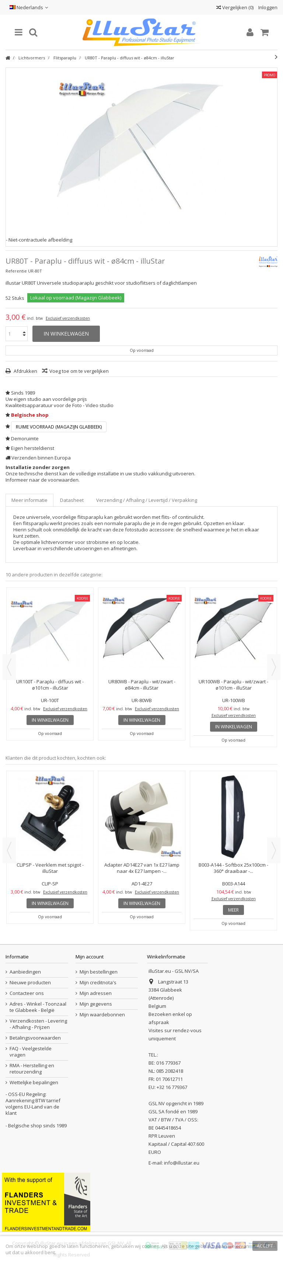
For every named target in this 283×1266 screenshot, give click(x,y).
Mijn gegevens (96, 1004)
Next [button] (273, 667)
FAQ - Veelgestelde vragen (31, 1051)
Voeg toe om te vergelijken (79, 371)
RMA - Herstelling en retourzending (32, 1068)
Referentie (16, 271)
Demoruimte (25, 438)
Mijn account (90, 956)
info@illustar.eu (181, 1162)
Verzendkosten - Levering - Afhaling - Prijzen (38, 1024)
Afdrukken (25, 371)
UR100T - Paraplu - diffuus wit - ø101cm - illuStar (50, 684)
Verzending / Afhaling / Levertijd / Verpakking (146, 500)
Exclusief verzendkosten (68, 318)
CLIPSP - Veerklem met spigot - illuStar (50, 867)
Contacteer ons (27, 993)
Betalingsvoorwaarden (35, 1038)
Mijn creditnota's (98, 982)
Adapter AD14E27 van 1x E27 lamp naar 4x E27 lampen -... (141, 867)
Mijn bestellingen (99, 972)
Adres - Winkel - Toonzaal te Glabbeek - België (38, 1007)
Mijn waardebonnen (102, 1015)
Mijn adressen (96, 993)
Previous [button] (9, 667)
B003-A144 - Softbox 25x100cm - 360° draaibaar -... (233, 867)
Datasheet (72, 500)
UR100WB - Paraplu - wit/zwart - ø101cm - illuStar (233, 684)
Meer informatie (29, 500)
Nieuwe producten (30, 982)
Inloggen (267, 7)
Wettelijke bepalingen (34, 1082)
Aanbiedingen (25, 972)
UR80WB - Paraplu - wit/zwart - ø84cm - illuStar (141, 684)
